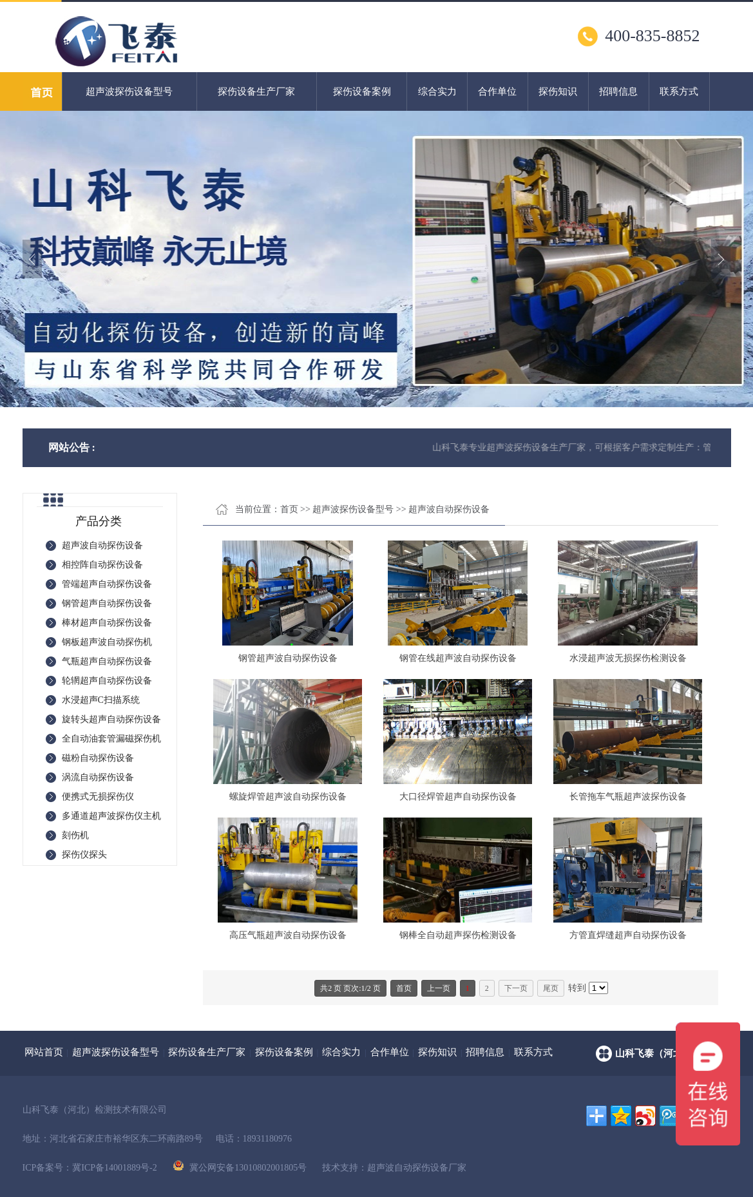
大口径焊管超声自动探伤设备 (458, 796)
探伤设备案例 (362, 91)
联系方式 (679, 91)
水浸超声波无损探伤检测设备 (628, 658)
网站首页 (43, 1052)
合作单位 (497, 91)
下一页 (516, 988)
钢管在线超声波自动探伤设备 (458, 658)
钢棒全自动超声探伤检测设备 (458, 935)
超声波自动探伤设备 (449, 509)
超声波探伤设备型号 (129, 91)
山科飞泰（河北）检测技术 (673, 1053)
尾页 (550, 988)
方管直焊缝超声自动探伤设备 (628, 935)
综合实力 (437, 91)
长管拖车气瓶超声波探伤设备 (628, 796)
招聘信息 (618, 91)
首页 (289, 509)
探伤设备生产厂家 (256, 91)
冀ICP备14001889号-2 (114, 1168)
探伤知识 (558, 91)
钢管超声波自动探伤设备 (288, 658)
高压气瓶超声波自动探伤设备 (288, 935)
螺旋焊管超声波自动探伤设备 (288, 796)
